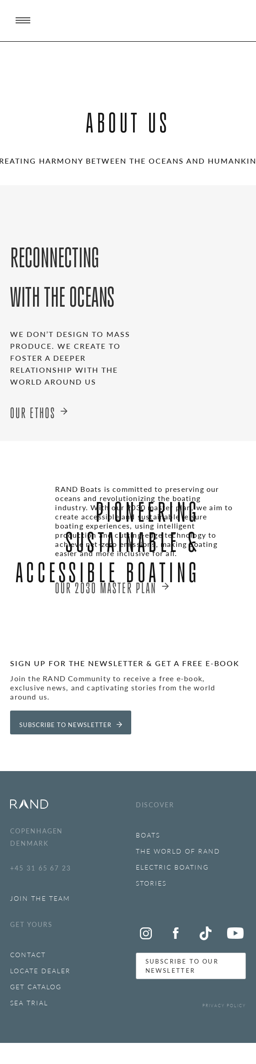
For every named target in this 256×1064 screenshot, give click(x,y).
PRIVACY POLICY (224, 1006)
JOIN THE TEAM (40, 898)
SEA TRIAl (29, 1002)
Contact (28, 954)
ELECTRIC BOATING (172, 866)
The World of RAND (178, 850)
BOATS (148, 834)
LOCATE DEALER (40, 970)
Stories (151, 883)
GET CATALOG (35, 986)
